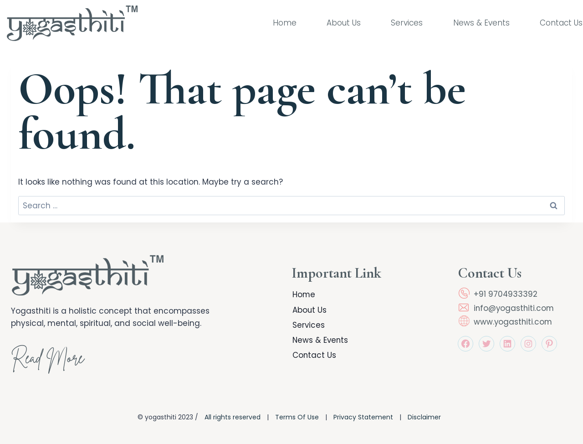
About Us (344, 22)
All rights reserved (233, 417)
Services (407, 22)
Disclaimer (424, 417)
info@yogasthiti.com (515, 308)
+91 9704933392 (506, 294)
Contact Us (561, 22)
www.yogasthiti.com (513, 321)
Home (285, 22)
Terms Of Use (297, 417)
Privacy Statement (363, 417)
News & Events (481, 22)
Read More (49, 360)
